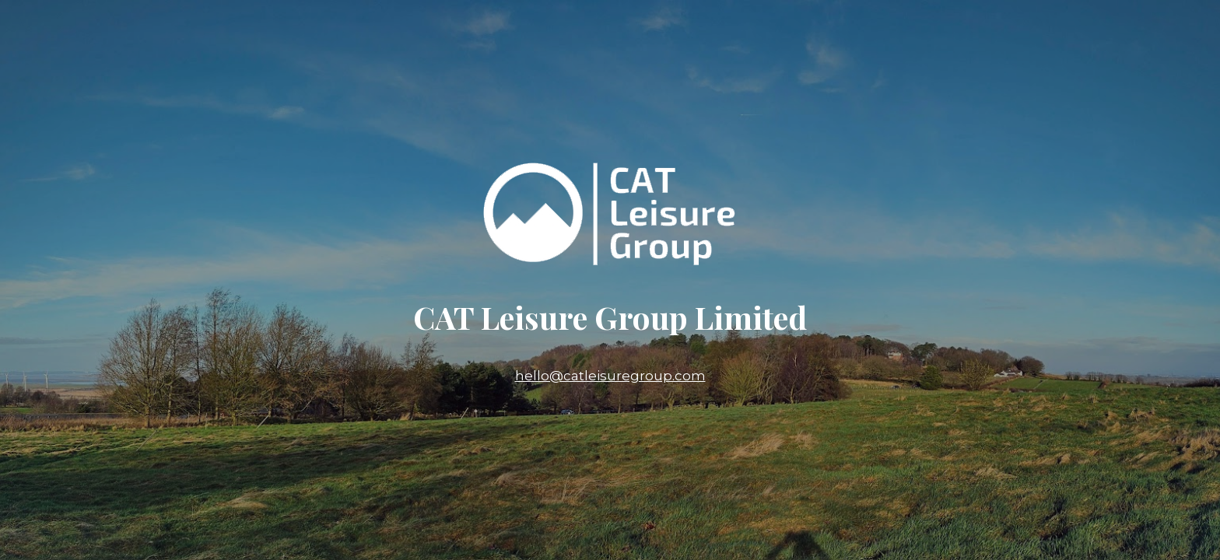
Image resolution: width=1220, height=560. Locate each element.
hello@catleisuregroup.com (610, 375)
